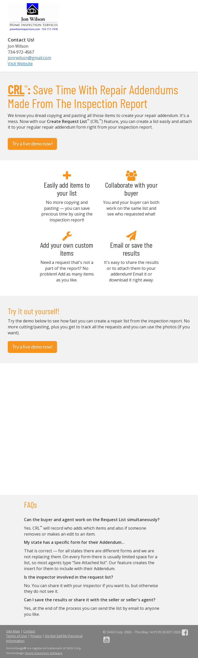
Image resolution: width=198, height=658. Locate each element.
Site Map (13, 631)
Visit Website (20, 63)
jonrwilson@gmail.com (29, 58)
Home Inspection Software (43, 653)
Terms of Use (16, 636)
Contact (29, 631)
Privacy (36, 636)
